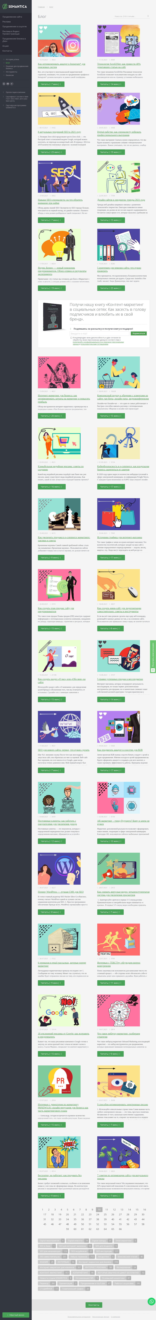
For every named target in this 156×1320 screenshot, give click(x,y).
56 (128, 1224)
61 (82, 1229)
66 (120, 1229)
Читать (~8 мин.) (110, 628)
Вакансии (10, 75)
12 (114, 1209)
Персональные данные (100, 1317)
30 (143, 1214)
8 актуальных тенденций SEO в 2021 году (59, 132)
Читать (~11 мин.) (110, 982)
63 (97, 1229)
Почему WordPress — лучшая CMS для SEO (61, 891)
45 (44, 1224)
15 (137, 1209)
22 (82, 1214)
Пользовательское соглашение (79, 1317)
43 (135, 1219)
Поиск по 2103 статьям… (125, 16)
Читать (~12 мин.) (51, 841)
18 (52, 1214)
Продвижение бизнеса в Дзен (14, 39)
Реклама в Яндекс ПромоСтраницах (11, 32)
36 (82, 1219)
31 (44, 1219)
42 (128, 1219)
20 (67, 1214)
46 (52, 1224)
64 (105, 1229)
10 (99, 1209)
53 (105, 1224)
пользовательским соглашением (94, 344)
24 (97, 1214)
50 (82, 1224)
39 (105, 1219)
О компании (115, 1317)
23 (90, 1214)
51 (90, 1224)
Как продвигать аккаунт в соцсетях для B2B (120, 750)
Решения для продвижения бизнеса (17, 67)
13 (122, 1209)
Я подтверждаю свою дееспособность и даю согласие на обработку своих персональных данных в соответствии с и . (98, 341)
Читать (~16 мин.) (51, 486)
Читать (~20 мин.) (51, 415)
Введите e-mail (79, 333)
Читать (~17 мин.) (110, 486)
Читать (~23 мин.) (51, 152)
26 (112, 1214)
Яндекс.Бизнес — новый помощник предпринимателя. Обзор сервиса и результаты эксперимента (62, 270)
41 (120, 1219)
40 (112, 1219)
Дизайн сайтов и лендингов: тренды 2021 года (121, 200)
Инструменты (11, 72)
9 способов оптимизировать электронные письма (122, 1104)
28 (128, 1214)
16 (144, 1209)
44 (143, 1219)
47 (59, 1224)
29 (135, 1214)
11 (106, 1209)
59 (67, 1229)
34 (67, 1219)
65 (112, 1229)
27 (120, 1214)
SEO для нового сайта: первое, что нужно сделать (63, 750)
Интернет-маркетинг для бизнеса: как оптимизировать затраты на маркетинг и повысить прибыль (64, 398)
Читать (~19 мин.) (110, 152)
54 (112, 1224)
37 (90, 1219)
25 (105, 1214)
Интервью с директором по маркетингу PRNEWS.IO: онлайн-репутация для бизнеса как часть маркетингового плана (63, 1107)
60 (75, 1229)
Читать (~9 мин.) (51, 557)
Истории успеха (12, 59)
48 (67, 1224)
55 (120, 1224)
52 (97, 1224)
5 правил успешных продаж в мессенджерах (120, 679)
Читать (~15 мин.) (110, 220)
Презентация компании (15, 92)
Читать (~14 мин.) (110, 84)
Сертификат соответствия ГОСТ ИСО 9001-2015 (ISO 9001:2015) (17, 98)
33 (59, 1219)
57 (135, 1224)
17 (44, 1214)
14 (129, 1209)
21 (75, 1214)
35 (75, 1219)
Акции (5, 46)
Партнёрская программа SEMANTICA (16, 106)
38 (97, 1219)
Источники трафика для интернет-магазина (119, 537)
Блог (8, 63)
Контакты (93, 1304)
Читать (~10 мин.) (110, 841)
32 (52, 1219)
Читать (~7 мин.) (51, 84)
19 (59, 1214)
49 (75, 1224)
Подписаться (139, 333)
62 (90, 1229)
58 (143, 1224)
